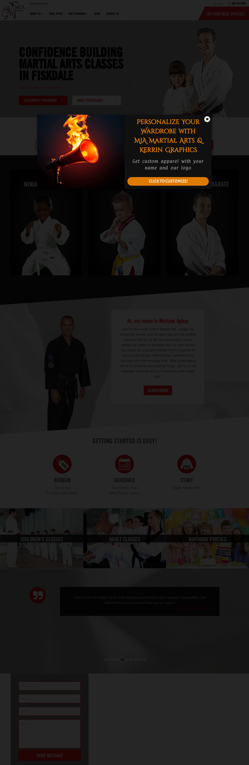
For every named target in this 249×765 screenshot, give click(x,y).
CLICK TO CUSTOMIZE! (168, 181)
